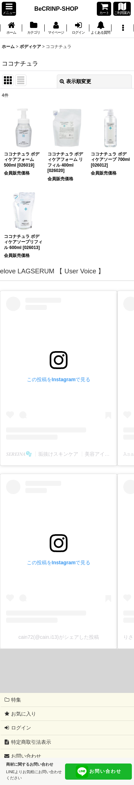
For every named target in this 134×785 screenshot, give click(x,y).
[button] (9, 9)
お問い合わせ (98, 771)
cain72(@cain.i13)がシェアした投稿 (58, 637)
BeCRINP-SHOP (56, 8)
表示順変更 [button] (75, 81)
